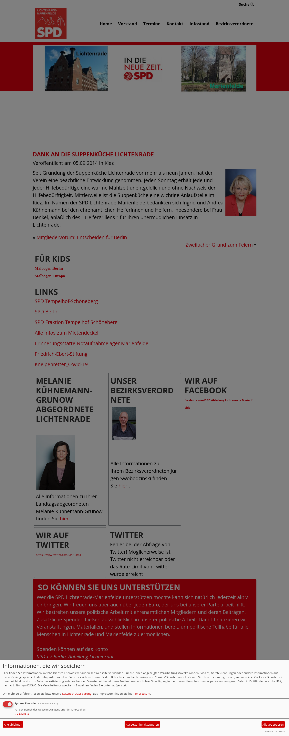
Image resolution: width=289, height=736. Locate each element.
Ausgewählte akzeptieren (142, 724)
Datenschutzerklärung (76, 693)
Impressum (142, 693)
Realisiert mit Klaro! (275, 731)
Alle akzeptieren (273, 724)
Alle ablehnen (13, 724)
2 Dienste (22, 713)
